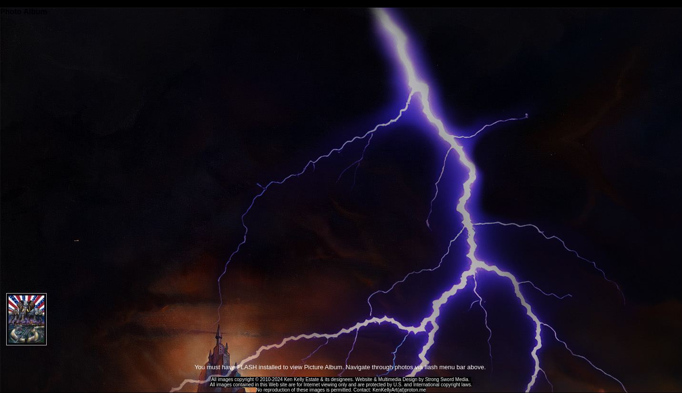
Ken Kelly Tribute (341, 4)
